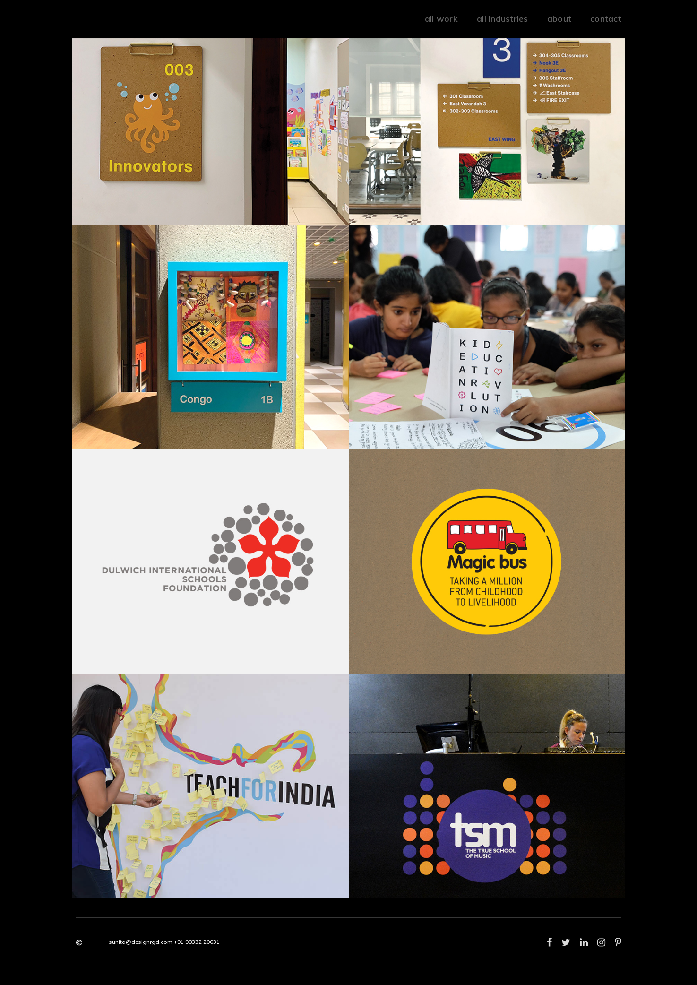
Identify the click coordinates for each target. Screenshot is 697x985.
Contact (605, 18)
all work (441, 18)
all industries (502, 18)
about (559, 18)
